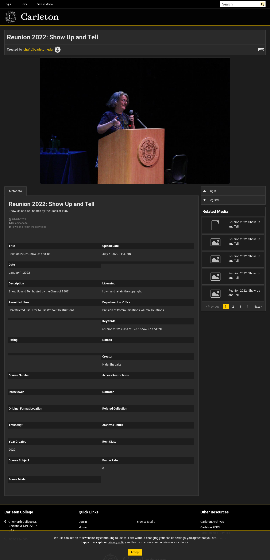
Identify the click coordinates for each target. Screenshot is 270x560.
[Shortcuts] (261, 48)
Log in (8, 4)
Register (211, 200)
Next (258, 306)
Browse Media (44, 4)
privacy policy (117, 542)
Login (209, 191)
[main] (135, 265)
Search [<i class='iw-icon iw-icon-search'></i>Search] (263, 3)
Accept (135, 552)
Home (24, 4)
